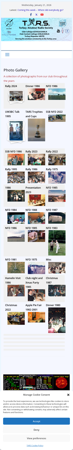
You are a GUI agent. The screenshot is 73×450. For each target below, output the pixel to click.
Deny (36, 429)
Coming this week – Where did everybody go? (40, 10)
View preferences (36, 438)
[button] (68, 394)
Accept (36, 421)
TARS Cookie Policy (35, 445)
